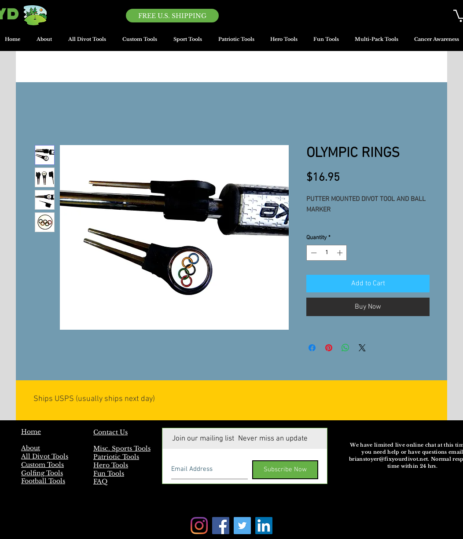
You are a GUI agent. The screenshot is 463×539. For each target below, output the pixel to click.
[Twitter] (242, 525)
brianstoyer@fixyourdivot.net (388, 459)
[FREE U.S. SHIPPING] (172, 15)
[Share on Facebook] (312, 347)
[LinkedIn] (263, 525)
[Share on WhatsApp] (345, 347)
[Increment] (340, 252)
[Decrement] (313, 252)
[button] (187, 42)
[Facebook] (220, 525)
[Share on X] (362, 347)
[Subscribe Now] (285, 469)
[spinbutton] (326, 252)
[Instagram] (199, 525)
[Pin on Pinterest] (328, 347)
